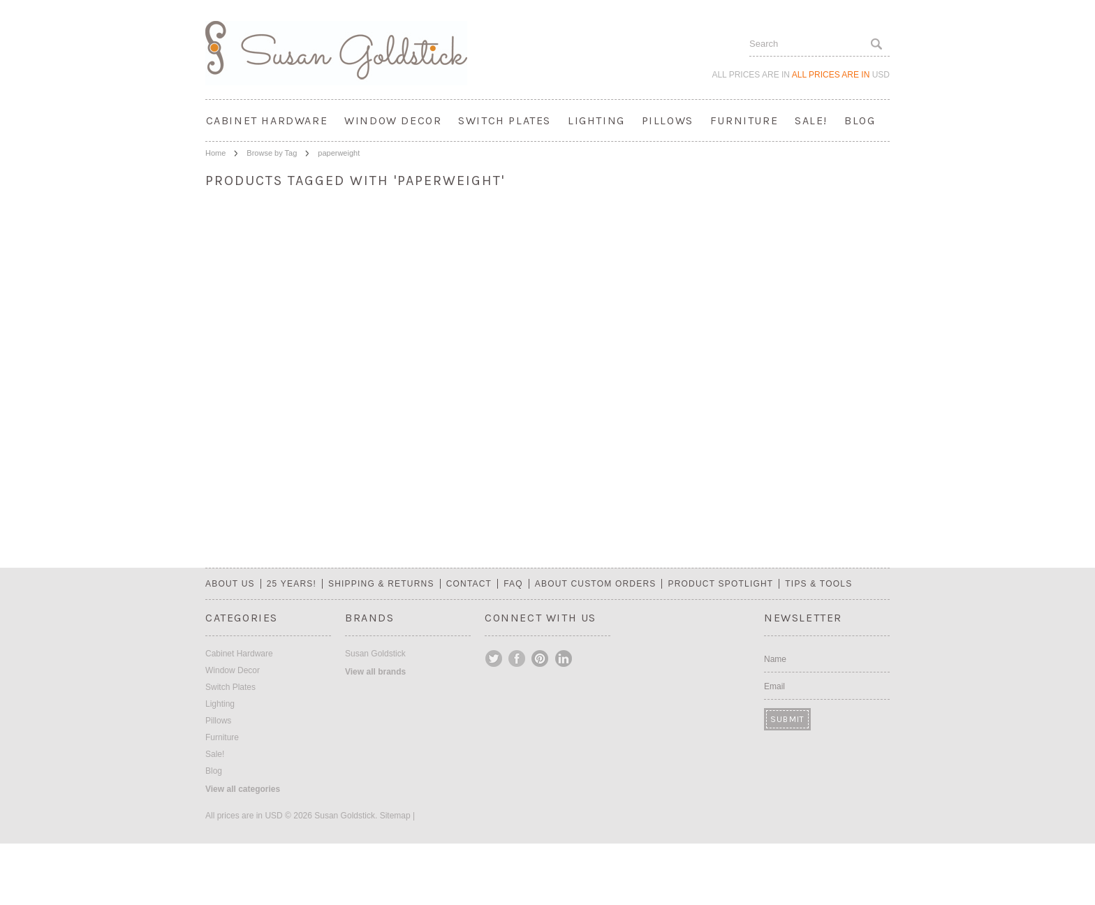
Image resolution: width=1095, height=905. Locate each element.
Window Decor (392, 120)
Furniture (744, 120)
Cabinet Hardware (267, 120)
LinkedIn (563, 658)
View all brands (375, 672)
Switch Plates (504, 120)
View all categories (242, 789)
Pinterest (540, 658)
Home (215, 153)
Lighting (596, 120)
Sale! (811, 120)
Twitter (494, 658)
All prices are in (841, 75)
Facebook (517, 658)
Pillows (667, 120)
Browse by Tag (272, 153)
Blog (859, 120)
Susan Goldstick (375, 653)
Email (774, 686)
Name (775, 659)
